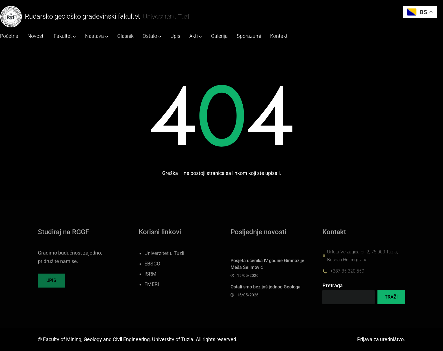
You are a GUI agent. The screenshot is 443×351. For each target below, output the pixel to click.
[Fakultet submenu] (74, 36)
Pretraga (332, 285)
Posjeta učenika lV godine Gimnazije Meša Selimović (267, 272)
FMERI (151, 293)
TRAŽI (391, 297)
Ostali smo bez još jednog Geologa (266, 295)
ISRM (150, 282)
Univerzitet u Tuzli (164, 262)
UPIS (51, 283)
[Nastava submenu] (106, 36)
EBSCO (152, 272)
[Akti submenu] (200, 36)
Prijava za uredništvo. (381, 339)
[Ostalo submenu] (159, 36)
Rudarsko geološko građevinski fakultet (82, 16)
